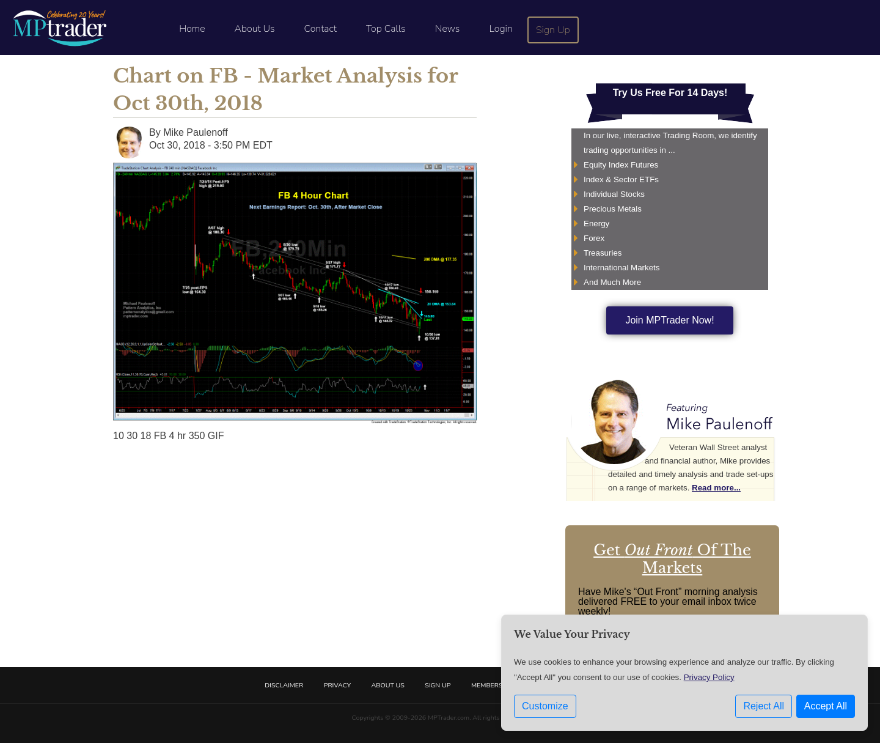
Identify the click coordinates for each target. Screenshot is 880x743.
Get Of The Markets (672, 559)
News (447, 28)
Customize (545, 706)
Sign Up (553, 30)
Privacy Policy (709, 677)
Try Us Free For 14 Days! (670, 92)
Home (192, 28)
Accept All (825, 706)
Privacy (337, 685)
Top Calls (386, 28)
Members (487, 685)
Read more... (716, 487)
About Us (255, 28)
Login (500, 28)
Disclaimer (284, 685)
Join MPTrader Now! (669, 320)
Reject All (763, 706)
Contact (320, 28)
